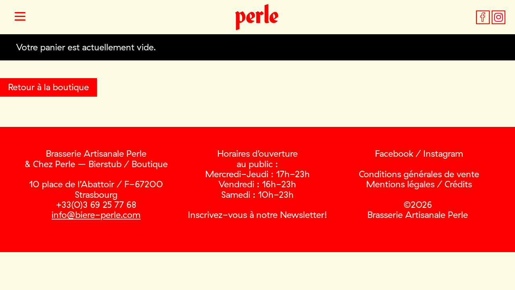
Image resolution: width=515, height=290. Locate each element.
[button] (20, 17)
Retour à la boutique (48, 87)
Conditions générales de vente (419, 174)
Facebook (394, 153)
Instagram (443, 153)
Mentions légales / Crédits (419, 184)
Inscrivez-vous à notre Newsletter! (257, 214)
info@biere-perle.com (96, 214)
